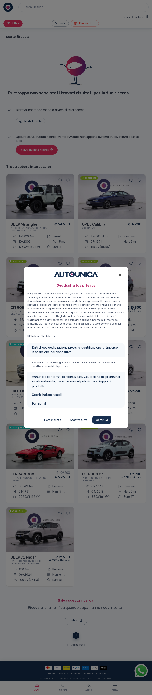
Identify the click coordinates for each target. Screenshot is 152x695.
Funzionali (39, 403)
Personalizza (52, 419)
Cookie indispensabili (47, 395)
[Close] (120, 274)
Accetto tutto (78, 419)
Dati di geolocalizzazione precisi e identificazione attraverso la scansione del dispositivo (75, 350)
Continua (102, 419)
